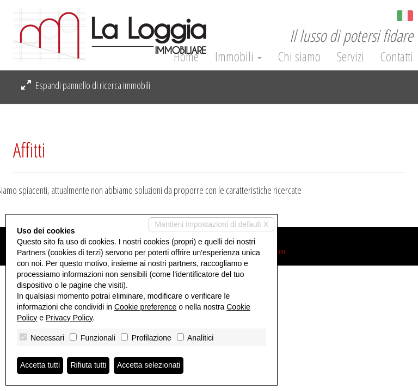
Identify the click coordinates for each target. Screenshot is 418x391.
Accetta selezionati (149, 365)
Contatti (396, 56)
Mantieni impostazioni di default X (211, 224)
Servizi (350, 56)
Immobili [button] (238, 56)
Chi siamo (299, 56)
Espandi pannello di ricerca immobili (85, 85)
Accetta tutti (40, 365)
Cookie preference (145, 306)
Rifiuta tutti (89, 365)
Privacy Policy (69, 317)
